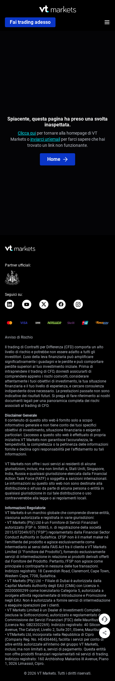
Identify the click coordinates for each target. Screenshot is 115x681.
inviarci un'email (45, 139)
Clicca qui (27, 133)
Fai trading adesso (30, 22)
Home (57, 159)
